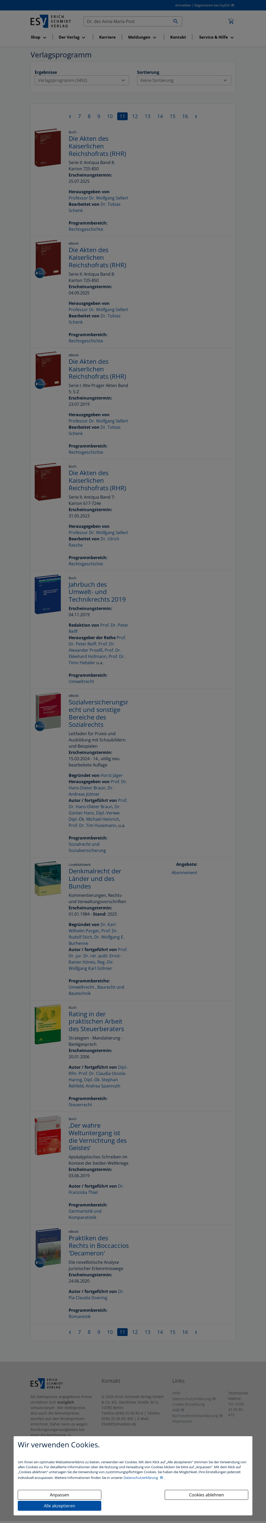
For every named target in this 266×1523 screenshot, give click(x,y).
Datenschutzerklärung (141, 1477)
